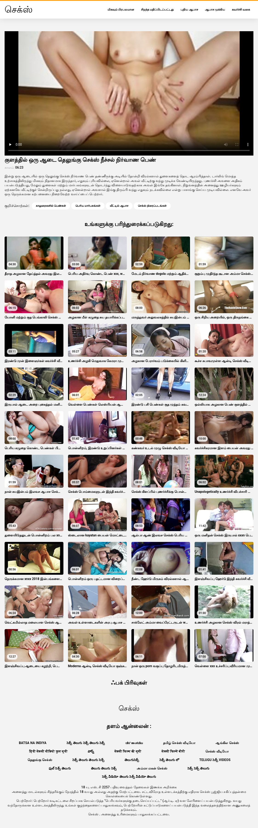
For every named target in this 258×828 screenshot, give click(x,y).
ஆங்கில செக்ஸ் (227, 743)
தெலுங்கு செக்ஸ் (40, 760)
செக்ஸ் (93, 814)
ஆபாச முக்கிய (215, 9)
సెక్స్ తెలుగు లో (169, 760)
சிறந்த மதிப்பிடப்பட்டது (157, 9)
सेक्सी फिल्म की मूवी (128, 751)
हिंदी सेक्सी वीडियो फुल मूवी (48, 751)
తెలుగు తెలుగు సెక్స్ (103, 768)
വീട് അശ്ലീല (134, 743)
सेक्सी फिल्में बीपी (173, 751)
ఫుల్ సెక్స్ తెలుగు (60, 768)
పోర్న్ (91, 751)
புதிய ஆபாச (189, 9)
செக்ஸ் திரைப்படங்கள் (152, 205)
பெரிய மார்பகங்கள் (87, 205)
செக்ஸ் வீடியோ (217, 751)
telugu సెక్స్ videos (214, 760)
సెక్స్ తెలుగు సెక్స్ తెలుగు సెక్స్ (86, 743)
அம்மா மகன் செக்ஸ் (152, 768)
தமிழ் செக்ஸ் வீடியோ (179, 743)
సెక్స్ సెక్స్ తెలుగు (198, 768)
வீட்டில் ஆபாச (119, 205)
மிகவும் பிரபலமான (121, 9)
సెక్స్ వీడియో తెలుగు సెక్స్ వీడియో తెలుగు (129, 776)
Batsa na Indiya (32, 743)
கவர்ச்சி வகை (241, 9)
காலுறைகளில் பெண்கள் (51, 205)
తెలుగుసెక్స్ (132, 760)
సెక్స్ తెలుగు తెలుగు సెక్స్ (88, 760)
